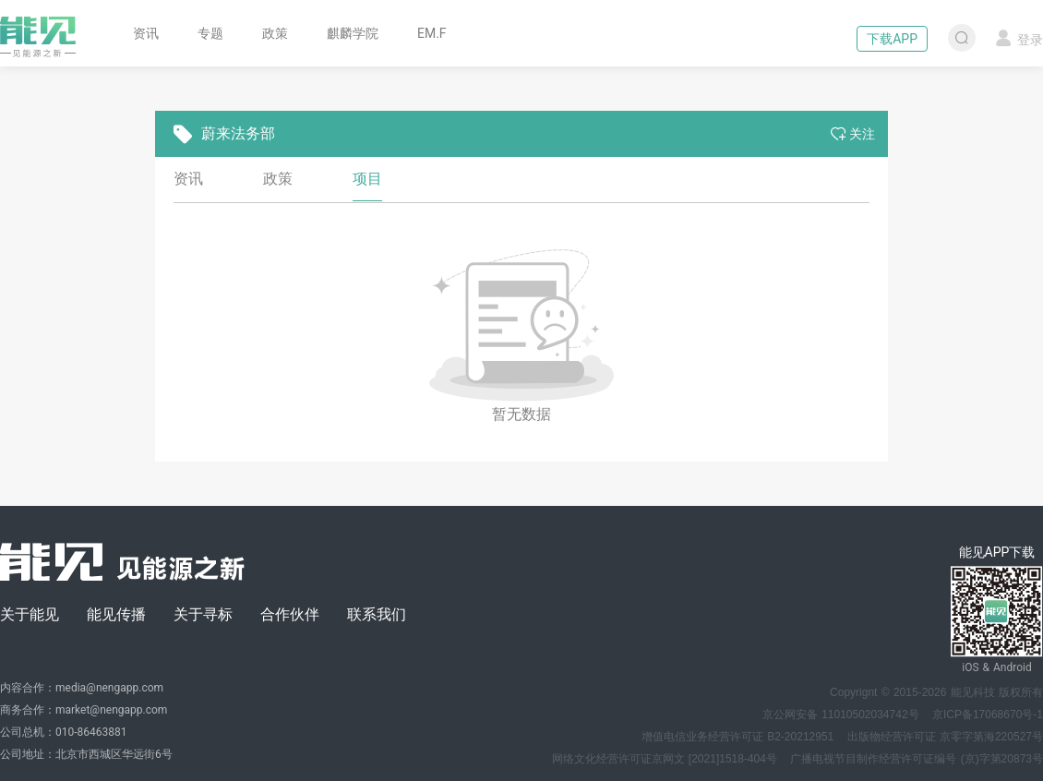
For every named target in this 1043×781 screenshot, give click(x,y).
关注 (853, 133)
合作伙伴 (289, 614)
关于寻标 (203, 614)
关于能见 (29, 614)
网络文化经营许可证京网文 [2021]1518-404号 (664, 758)
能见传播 (116, 614)
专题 (210, 33)
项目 (367, 178)
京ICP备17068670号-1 (987, 714)
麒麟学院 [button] (352, 33)
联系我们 (376, 614)
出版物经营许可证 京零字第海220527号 (945, 736)
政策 (275, 33)
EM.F (432, 33)
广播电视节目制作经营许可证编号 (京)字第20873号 (916, 758)
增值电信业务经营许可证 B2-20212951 (737, 736)
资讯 (146, 33)
